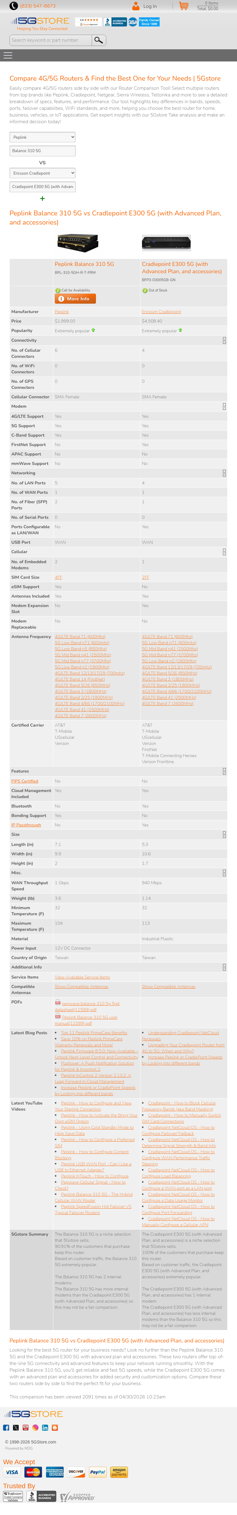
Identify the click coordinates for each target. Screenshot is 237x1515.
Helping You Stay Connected (42, 29)
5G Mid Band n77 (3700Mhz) (83, 661)
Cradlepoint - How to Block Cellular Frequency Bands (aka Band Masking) (179, 1106)
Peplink (62, 312)
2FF (145, 577)
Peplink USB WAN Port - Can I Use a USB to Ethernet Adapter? (93, 1167)
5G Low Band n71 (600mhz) (82, 643)
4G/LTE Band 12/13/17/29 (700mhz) (90, 673)
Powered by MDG (19, 1448)
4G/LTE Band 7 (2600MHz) (81, 716)
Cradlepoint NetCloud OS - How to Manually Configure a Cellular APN (178, 1222)
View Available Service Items (82, 977)
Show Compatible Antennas (81, 986)
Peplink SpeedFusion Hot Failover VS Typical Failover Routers (93, 1209)
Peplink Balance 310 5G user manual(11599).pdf (86, 1020)
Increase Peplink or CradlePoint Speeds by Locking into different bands (95, 1090)
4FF (58, 577)
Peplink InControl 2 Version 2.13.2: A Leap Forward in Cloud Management (93, 1078)
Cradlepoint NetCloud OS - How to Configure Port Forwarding (178, 1209)
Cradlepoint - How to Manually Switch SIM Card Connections (181, 1118)
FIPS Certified (24, 781)
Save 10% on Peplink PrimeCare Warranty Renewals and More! (88, 1042)
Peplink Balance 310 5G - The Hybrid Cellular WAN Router (94, 1197)
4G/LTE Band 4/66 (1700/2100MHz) (90, 703)
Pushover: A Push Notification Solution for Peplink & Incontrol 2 (94, 1066)
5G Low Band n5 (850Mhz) (81, 649)
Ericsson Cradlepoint (161, 312)
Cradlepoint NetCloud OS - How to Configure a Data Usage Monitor (178, 1197)
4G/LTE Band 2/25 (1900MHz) (84, 697)
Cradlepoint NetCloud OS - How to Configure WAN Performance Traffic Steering (178, 1158)
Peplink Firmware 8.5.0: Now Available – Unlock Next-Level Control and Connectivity (96, 1054)
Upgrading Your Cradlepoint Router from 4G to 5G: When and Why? (183, 1048)
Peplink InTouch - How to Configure (95, 1176)
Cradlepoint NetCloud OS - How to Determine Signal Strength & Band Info (179, 1142)
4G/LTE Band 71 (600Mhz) (80, 637)
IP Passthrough (26, 825)
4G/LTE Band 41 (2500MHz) (82, 710)
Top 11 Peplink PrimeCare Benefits (94, 1033)
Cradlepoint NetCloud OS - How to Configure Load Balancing (178, 1173)
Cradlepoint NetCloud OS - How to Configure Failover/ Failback (178, 1130)
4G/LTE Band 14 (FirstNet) (80, 679)
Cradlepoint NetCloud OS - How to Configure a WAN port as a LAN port (178, 1185)
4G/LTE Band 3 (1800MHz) (81, 691)
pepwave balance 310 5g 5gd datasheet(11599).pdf (87, 1006)
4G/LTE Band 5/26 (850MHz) (82, 685)
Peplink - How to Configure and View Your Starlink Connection (93, 1106)
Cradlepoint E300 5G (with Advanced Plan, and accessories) (182, 267)
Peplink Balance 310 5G (84, 264)
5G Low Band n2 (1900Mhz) (82, 667)
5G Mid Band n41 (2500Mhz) (83, 655)
